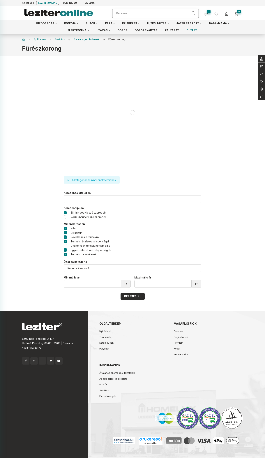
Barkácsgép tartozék (86, 39)
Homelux (89, 2)
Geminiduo (70, 2)
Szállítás (104, 390)
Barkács (60, 39)
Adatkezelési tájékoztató (113, 378)
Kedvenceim (181, 354)
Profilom (178, 342)
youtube (59, 361)
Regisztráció (181, 336)
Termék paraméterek (83, 254)
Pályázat (104, 348)
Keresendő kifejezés (77, 192)
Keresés (130, 296)
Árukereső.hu (150, 443)
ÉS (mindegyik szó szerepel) (88, 212)
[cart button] (238, 13)
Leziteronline (47, 2)
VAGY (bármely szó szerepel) (89, 217)
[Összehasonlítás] (207, 13)
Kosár (177, 348)
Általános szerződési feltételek (117, 372)
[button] (46, 23)
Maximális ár (142, 277)
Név (73, 228)
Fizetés (103, 384)
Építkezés (40, 39)
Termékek (105, 336)
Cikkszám (76, 232)
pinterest (50, 361)
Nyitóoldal (105, 331)
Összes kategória (75, 261)
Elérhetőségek (107, 396)
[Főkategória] (23, 39)
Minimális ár (72, 277)
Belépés (178, 331)
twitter (42, 361)
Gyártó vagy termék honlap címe (90, 245)
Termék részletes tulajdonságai (90, 241)
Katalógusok (106, 342)
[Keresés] (155, 13)
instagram (34, 361)
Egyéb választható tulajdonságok (91, 250)
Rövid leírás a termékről (85, 237)
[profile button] (217, 13)
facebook (25, 361)
